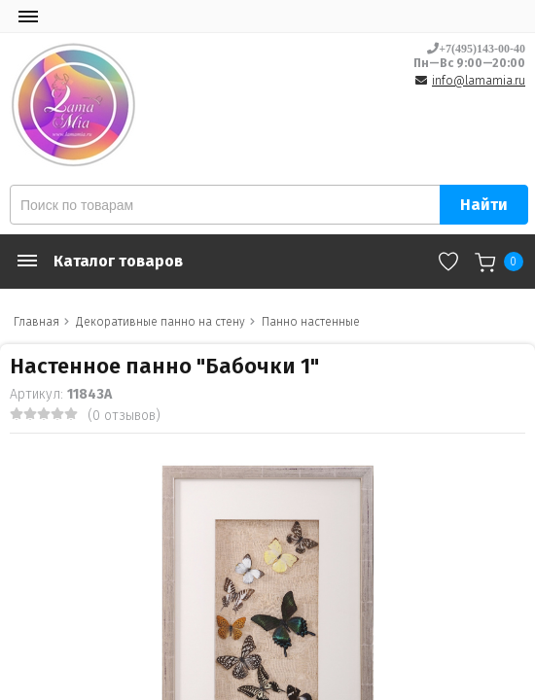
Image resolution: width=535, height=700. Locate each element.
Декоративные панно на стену (160, 322)
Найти (484, 204)
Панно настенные (311, 322)
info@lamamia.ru (478, 81)
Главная (36, 322)
